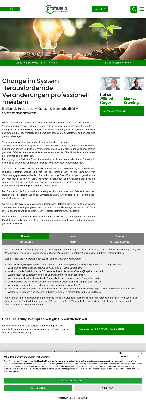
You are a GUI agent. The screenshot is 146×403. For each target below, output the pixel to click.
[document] (73, 366)
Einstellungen (38, 388)
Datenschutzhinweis (79, 398)
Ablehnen (107, 388)
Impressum (63, 398)
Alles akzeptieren (73, 380)
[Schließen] (142, 354)
